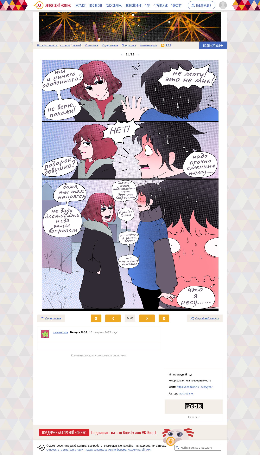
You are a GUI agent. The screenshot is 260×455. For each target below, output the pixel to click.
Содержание (110, 45)
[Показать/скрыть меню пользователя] (222, 5)
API (148, 5)
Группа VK (161, 5)
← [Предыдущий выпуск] (122, 55)
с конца (65, 45)
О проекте (53, 449)
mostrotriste (186, 393)
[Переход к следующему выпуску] (130, 185)
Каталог (81, 5)
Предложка (129, 45)
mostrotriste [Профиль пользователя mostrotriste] (60, 332)
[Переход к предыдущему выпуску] (57, 185)
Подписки (95, 5)
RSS (168, 45)
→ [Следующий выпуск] (138, 55)
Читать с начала (47, 45)
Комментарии (148, 45)
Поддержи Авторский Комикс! (64, 432)
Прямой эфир (133, 5)
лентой (76, 45)
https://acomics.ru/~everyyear (194, 386)
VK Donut (149, 432)
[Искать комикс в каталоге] (177, 447)
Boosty (177, 5)
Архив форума (117, 449)
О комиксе (91, 45)
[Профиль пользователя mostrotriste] (45, 334)
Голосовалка (114, 5)
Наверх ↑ (193, 417)
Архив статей (136, 449)
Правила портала (96, 449)
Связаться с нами (72, 449)
